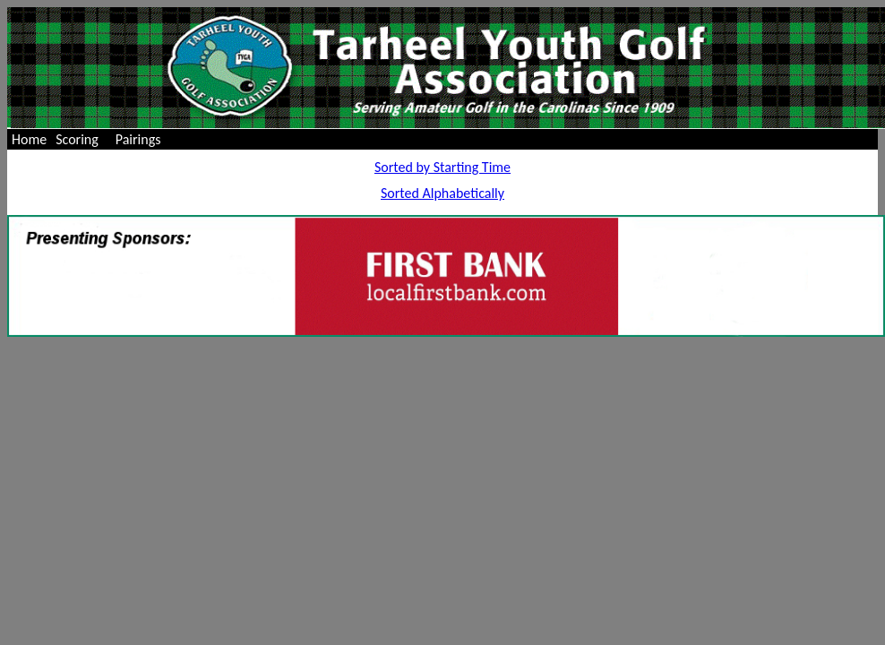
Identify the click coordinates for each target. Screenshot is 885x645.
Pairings (138, 139)
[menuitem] (29, 139)
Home (29, 139)
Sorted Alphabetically (442, 193)
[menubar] (90, 139)
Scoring (77, 139)
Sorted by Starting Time (442, 167)
